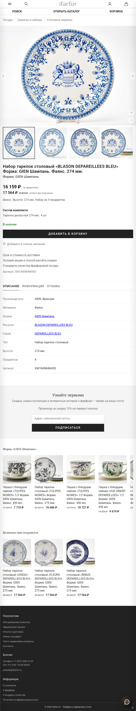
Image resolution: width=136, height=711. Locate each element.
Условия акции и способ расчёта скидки (30, 260)
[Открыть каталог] (10, 3)
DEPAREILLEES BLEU (48, 333)
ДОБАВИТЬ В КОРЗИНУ (68, 233)
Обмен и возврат (12, 636)
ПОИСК (17, 11)
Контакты (8, 646)
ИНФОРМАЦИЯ (33, 286)
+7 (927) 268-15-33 (23, 661)
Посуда (7, 20)
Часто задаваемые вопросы (18, 641)
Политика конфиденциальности (20, 699)
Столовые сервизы (59, 20)
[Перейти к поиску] (26, 3)
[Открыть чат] (127, 702)
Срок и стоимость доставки (21, 255)
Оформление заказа (14, 627)
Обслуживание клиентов (16, 622)
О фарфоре (9, 690)
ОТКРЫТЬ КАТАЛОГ (66, 11)
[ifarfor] (68, 4)
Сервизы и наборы (29, 20)
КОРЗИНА (116, 11)
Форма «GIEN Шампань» (19, 449)
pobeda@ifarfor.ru (12, 670)
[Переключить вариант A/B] (132, 707)
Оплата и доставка (13, 631)
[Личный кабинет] (109, 3)
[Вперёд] (130, 484)
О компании (9, 685)
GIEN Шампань (44, 316)
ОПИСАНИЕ (11, 286)
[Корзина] (126, 3)
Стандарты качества (14, 695)
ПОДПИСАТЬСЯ (68, 427)
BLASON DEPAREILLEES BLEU (54, 325)
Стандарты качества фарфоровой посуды (31, 265)
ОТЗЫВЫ (53, 286)
